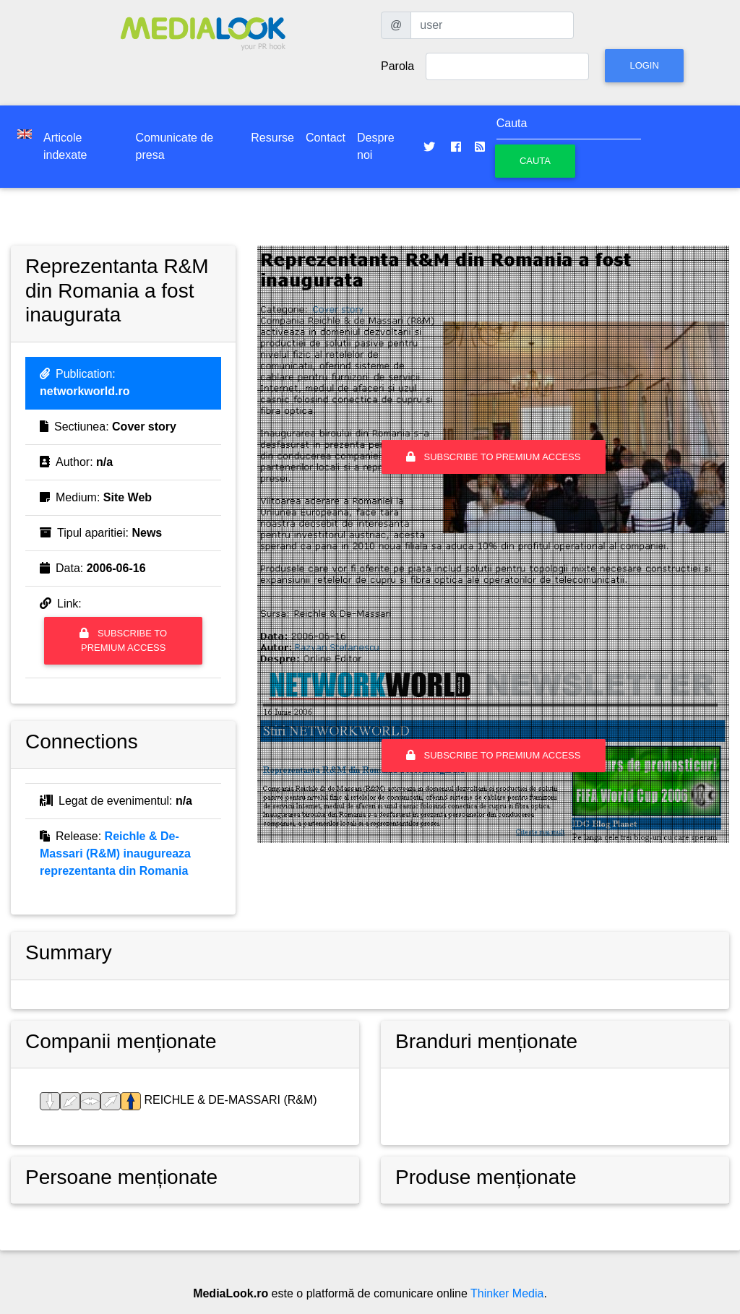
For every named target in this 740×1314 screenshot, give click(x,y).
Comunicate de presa (175, 146)
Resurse (272, 137)
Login (643, 65)
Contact (325, 137)
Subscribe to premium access (123, 640)
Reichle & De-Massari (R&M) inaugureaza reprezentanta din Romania (115, 853)
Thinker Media (506, 1293)
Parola (397, 66)
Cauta (535, 160)
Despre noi (376, 146)
